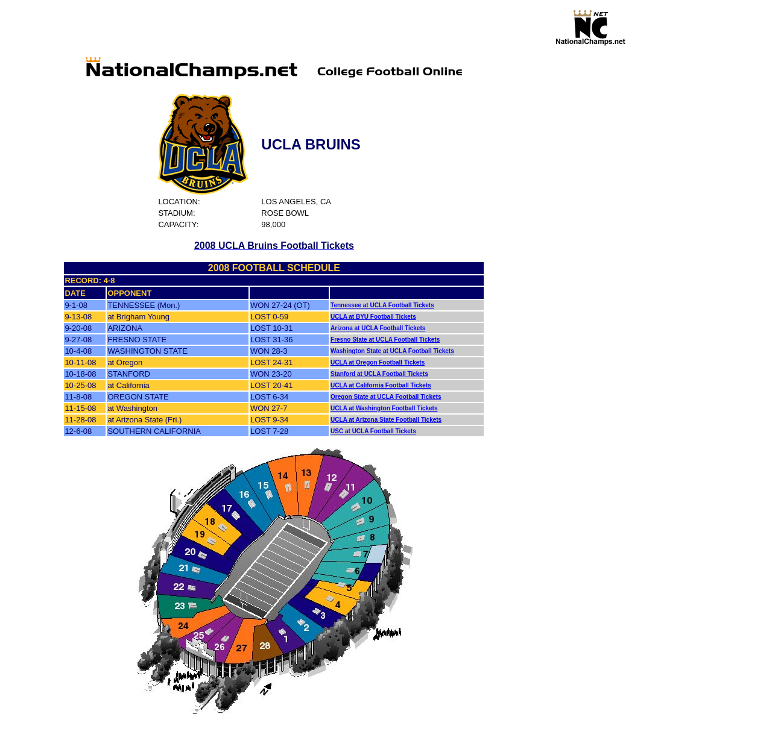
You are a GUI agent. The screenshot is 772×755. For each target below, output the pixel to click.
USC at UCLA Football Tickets (373, 431)
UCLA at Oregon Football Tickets (378, 362)
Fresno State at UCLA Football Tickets (385, 339)
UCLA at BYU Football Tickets (373, 316)
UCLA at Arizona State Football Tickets (386, 419)
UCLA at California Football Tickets (381, 385)
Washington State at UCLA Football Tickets (392, 351)
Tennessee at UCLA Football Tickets (382, 305)
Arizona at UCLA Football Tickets (378, 328)
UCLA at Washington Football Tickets (384, 408)
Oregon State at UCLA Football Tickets (386, 396)
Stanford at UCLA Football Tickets (379, 374)
